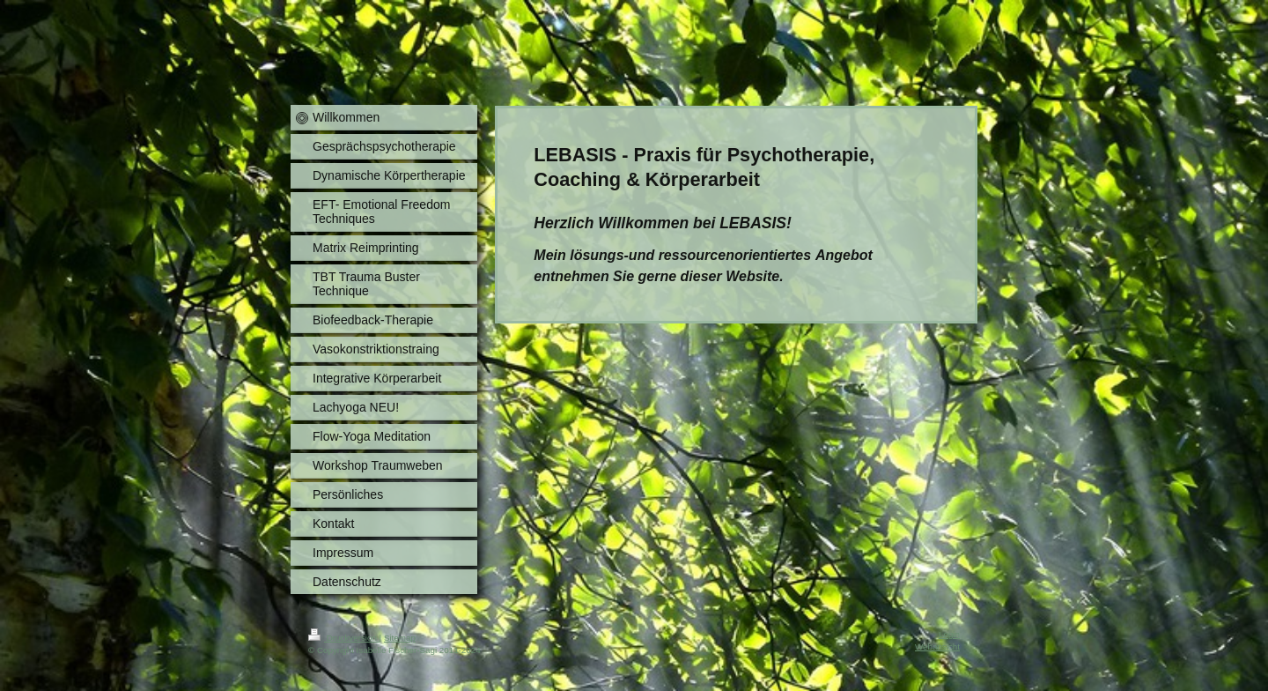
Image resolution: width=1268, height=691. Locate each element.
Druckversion (344, 638)
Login (949, 634)
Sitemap (400, 638)
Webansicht (937, 646)
